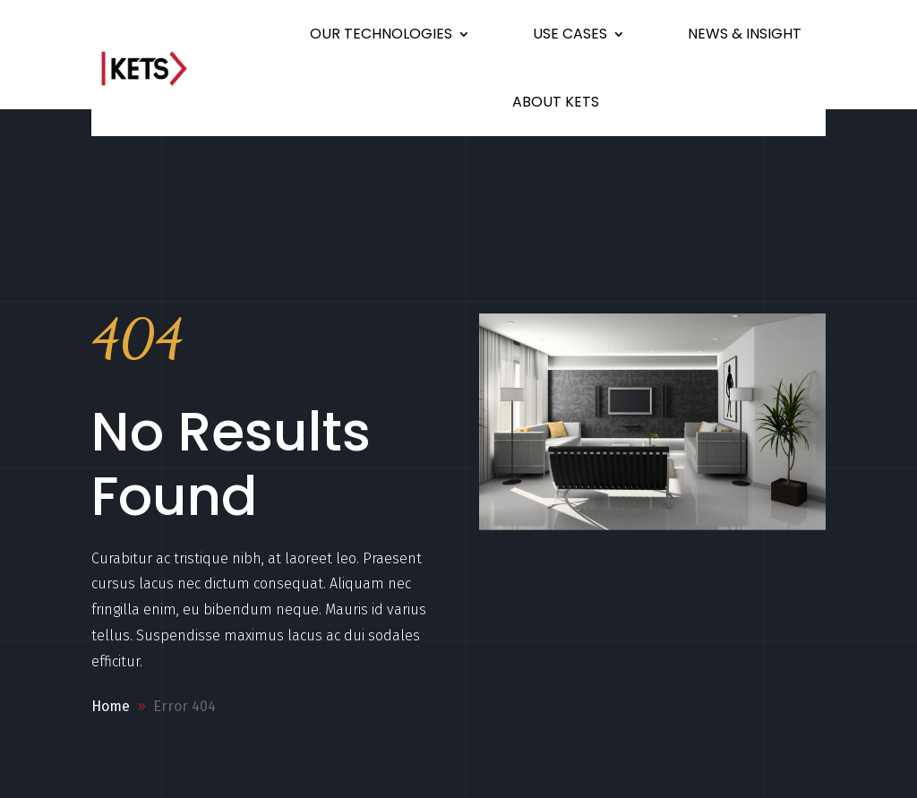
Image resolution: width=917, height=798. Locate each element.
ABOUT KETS (555, 101)
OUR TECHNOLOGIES (381, 33)
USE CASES (570, 33)
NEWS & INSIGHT (744, 33)
